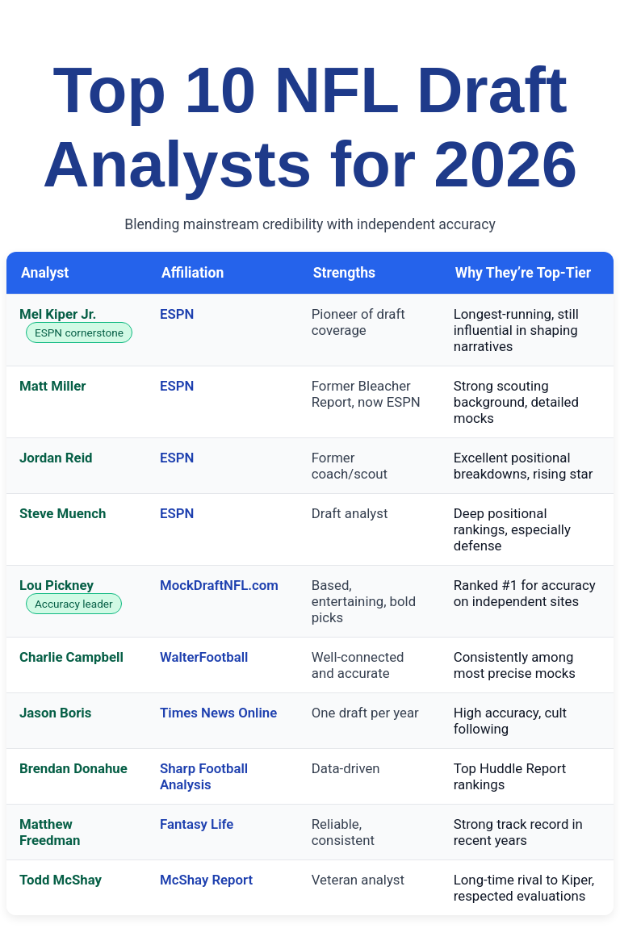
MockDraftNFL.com (219, 585)
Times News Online (218, 713)
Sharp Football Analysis (204, 776)
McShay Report (206, 880)
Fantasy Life (196, 824)
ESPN (177, 314)
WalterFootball (204, 657)
